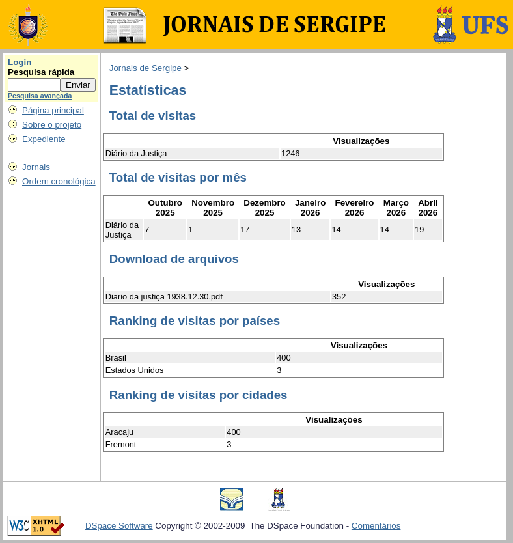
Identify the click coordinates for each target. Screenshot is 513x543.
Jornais (36, 167)
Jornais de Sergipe (145, 68)
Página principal (53, 110)
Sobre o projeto (51, 125)
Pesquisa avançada (40, 96)
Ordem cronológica (59, 181)
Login (19, 62)
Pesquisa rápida (41, 72)
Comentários (376, 526)
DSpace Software (119, 526)
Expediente (44, 139)
